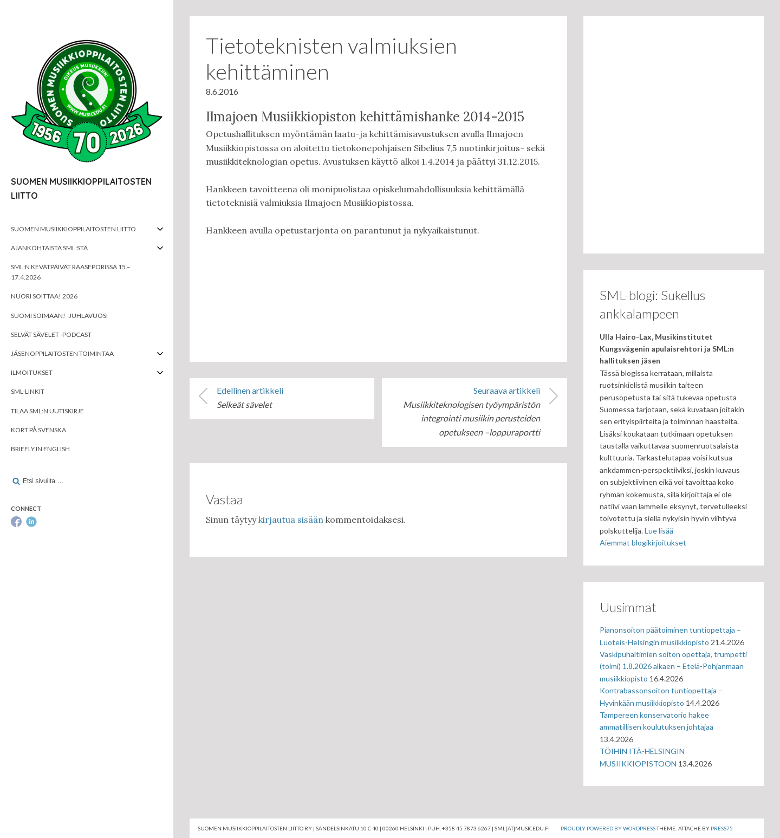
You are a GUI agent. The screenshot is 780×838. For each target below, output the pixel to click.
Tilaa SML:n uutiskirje (47, 411)
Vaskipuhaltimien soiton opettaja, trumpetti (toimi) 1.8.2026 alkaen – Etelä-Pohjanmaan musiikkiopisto (673, 666)
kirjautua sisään (290, 519)
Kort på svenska (38, 430)
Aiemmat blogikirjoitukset (643, 542)
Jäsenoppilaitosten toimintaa (62, 353)
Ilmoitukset (32, 372)
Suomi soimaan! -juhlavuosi (59, 315)
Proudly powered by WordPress (608, 828)
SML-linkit (27, 391)
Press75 (722, 828)
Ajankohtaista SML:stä (49, 248)
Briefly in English (40, 449)
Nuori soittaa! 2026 (44, 296)
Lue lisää (659, 530)
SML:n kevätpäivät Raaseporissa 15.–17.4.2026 (71, 272)
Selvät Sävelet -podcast (51, 334)
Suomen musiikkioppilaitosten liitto (73, 229)
